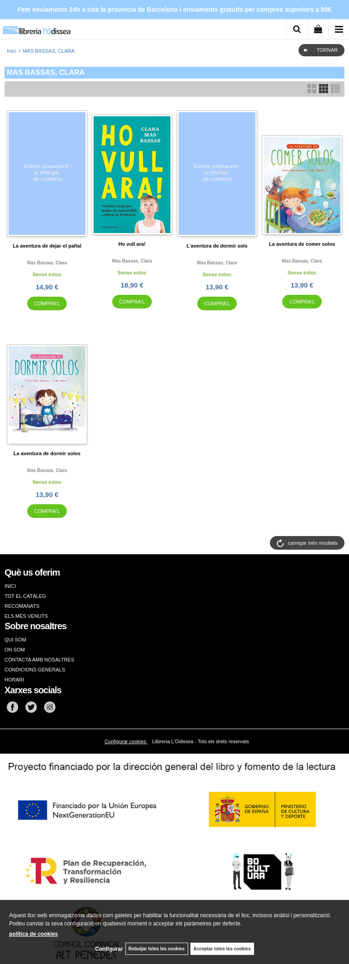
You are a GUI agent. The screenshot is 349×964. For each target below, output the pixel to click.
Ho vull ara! (132, 244)
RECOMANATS (22, 606)
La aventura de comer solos (302, 244)
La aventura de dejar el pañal (47, 245)
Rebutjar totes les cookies (157, 948)
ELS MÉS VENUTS (26, 616)
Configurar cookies (126, 741)
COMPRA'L (47, 303)
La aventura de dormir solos (47, 453)
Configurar (109, 949)
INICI (10, 586)
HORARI (14, 679)
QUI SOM (15, 639)
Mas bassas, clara (47, 262)
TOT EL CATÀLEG (25, 596)
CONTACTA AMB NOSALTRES (39, 659)
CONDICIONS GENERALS (35, 669)
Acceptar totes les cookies (222, 948)
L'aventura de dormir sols (216, 245)
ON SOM (15, 649)
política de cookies (33, 934)
